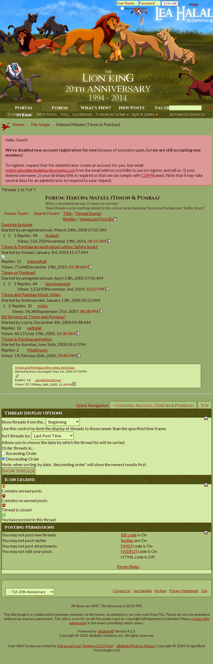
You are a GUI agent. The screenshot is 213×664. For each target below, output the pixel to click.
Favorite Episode (16, 224)
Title (67, 213)
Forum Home (20, 114)
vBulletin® (105, 631)
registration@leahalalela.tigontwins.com (40, 170)
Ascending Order (19, 453)
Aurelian (28, 344)
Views (85, 218)
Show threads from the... (23, 421)
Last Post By (104, 218)
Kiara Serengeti (40, 371)
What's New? (96, 108)
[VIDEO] (129, 551)
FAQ (64, 114)
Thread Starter (88, 213)
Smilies (127, 540)
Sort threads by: (16, 435)
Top (204, 406)
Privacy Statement (183, 591)
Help (193, 4)
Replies (69, 218)
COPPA (148, 175)
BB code (129, 534)
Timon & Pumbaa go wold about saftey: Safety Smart (49, 246)
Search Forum (46, 213)
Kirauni (27, 252)
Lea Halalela (142, 591)
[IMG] (126, 545)
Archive (160, 591)
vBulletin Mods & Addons (135, 646)
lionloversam (33, 300)
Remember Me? (134, 8)
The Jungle (40, 124)
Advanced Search (187, 114)
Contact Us (121, 591)
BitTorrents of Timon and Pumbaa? (33, 316)
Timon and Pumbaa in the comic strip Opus (45, 367)
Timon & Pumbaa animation (26, 338)
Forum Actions (110, 114)
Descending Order (20, 458)
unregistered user (37, 229)
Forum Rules (128, 566)
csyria (26, 322)
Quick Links (142, 114)
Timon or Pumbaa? (18, 272)
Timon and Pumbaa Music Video (31, 294)
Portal (24, 108)
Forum (60, 108)
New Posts (47, 114)
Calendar (82, 114)
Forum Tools (16, 213)
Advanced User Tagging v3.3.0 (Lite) (85, 646)
